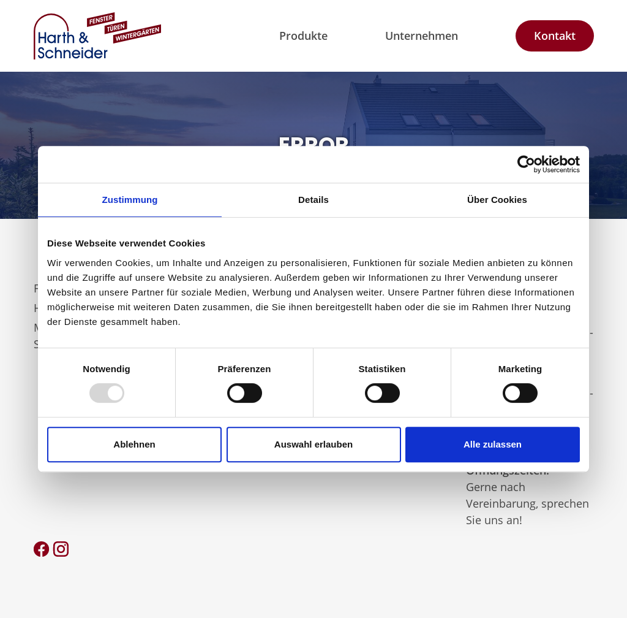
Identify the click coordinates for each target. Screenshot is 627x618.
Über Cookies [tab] (497, 199)
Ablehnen (134, 444)
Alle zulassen (493, 444)
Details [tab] (313, 199)
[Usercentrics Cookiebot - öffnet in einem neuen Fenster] (526, 164)
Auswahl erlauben (313, 444)
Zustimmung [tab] (130, 199)
